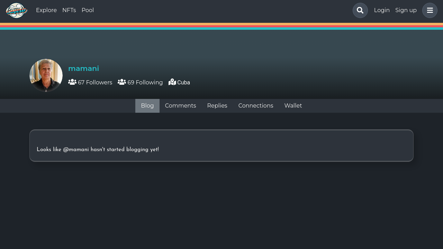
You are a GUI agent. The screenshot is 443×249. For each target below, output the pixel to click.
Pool (88, 10)
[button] (428, 10)
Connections (255, 105)
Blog (147, 105)
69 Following (140, 82)
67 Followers (90, 82)
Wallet (293, 105)
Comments (180, 105)
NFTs (69, 10)
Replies (217, 105)
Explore (46, 10)
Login (382, 10)
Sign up (406, 10)
